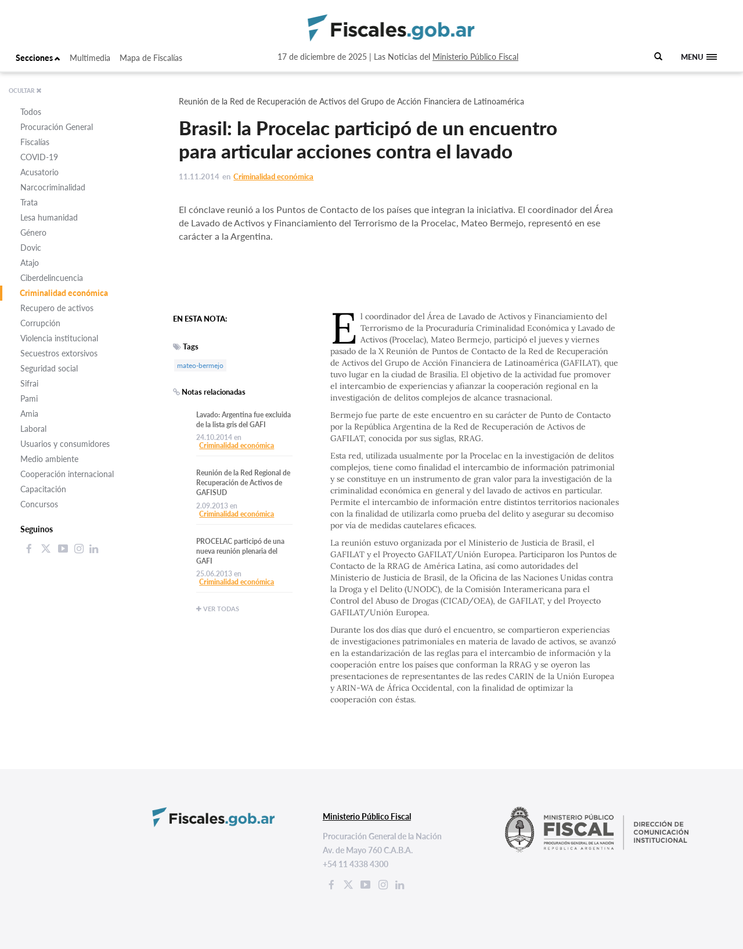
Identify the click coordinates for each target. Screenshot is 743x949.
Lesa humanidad (49, 217)
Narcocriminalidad (52, 187)
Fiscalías (34, 142)
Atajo (29, 263)
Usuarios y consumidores (65, 444)
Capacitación (43, 489)
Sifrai (29, 383)
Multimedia (90, 58)
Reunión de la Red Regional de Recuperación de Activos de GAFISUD (243, 482)
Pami (29, 398)
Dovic (30, 247)
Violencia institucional (59, 338)
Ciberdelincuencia (51, 278)
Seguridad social (49, 368)
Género (33, 232)
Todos (30, 112)
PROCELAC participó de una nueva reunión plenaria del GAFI (240, 551)
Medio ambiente (49, 459)
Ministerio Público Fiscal (475, 57)
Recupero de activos (56, 308)
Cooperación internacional (67, 474)
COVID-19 (39, 157)
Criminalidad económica (64, 293)
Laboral (33, 429)
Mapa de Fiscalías (151, 58)
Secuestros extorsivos (59, 353)
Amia (29, 413)
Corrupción (40, 323)
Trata (29, 202)
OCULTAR (25, 90)
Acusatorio (39, 172)
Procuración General (56, 127)
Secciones (38, 58)
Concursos (39, 504)
